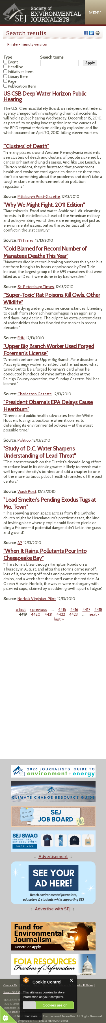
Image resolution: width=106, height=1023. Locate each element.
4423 (73, 614)
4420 (35, 614)
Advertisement (53, 856)
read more (31, 1016)
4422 (61, 614)
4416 (74, 609)
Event (13, 62)
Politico (24, 440)
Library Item (18, 76)
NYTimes (26, 240)
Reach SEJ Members (16, 992)
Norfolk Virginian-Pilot (37, 598)
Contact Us (10, 985)
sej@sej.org (18, 1011)
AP (20, 542)
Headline (15, 66)
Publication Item (22, 86)
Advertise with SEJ (52, 909)
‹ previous (38, 609)
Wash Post (27, 491)
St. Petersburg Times (36, 286)
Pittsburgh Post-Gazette (39, 196)
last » (59, 619)
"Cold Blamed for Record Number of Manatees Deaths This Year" (45, 252)
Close (71, 980)
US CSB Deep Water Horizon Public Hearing (44, 96)
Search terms (52, 57)
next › (94, 614)
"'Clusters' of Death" (26, 146)
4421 (48, 614)
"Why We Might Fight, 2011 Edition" (44, 204)
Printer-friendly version (27, 44)
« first (21, 609)
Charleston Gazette (35, 393)
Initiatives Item (21, 71)
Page (12, 81)
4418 (98, 609)
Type (7, 57)
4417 (86, 609)
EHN (21, 337)
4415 (62, 609)
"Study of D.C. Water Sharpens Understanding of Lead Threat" (39, 452)
